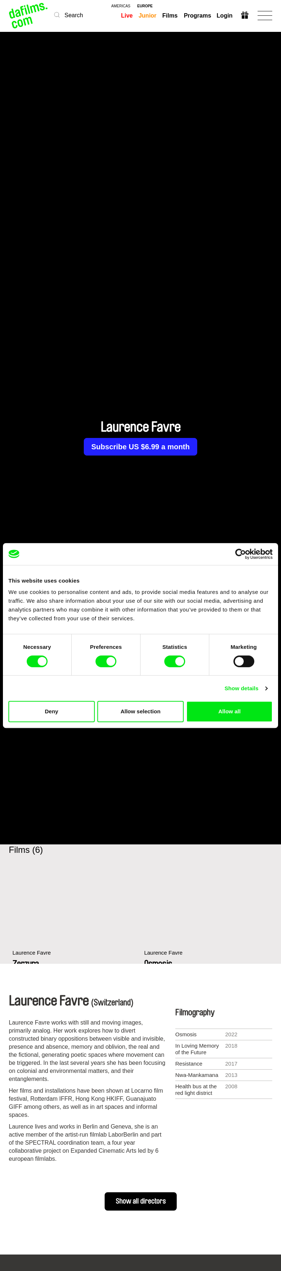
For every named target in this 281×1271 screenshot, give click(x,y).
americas (120, 6)
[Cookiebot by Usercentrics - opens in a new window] (241, 554)
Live (127, 15)
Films (170, 15)
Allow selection (140, 711)
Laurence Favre (31, 952)
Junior (148, 15)
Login (225, 15)
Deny (51, 711)
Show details (242, 688)
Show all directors (141, 1201)
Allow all (229, 711)
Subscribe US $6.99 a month (140, 447)
